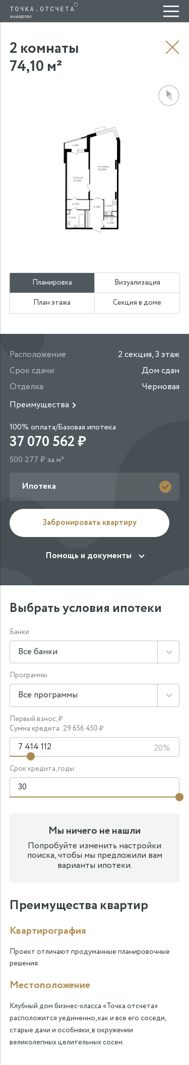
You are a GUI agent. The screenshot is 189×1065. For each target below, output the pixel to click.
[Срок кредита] (95, 787)
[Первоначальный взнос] (95, 747)
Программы (28, 675)
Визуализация (137, 283)
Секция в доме (137, 303)
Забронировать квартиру (89, 522)
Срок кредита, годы (42, 769)
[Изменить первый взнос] (31, 756)
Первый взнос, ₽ (36, 719)
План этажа (52, 303)
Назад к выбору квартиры (172, 47)
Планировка (52, 283)
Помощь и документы (88, 556)
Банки (19, 632)
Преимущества (39, 405)
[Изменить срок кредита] (179, 797)
